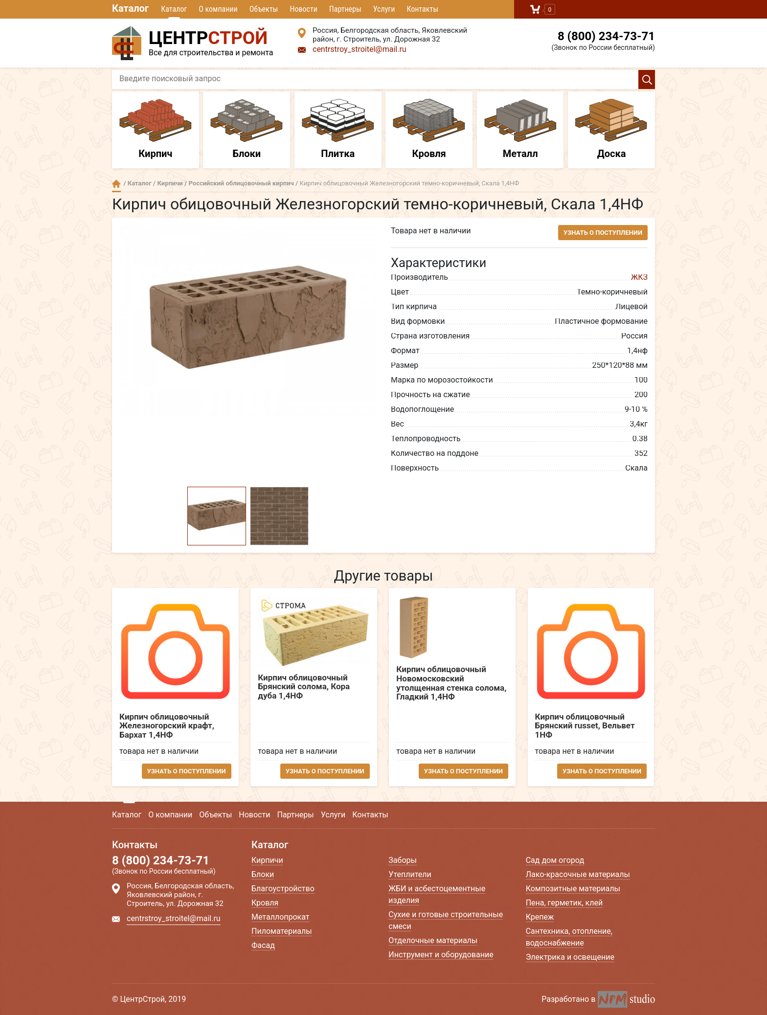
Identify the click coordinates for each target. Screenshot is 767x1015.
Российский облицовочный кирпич (241, 183)
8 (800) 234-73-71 (606, 36)
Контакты (422, 9)
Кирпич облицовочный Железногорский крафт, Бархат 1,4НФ (166, 726)
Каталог (130, 8)
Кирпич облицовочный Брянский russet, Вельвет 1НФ (585, 726)
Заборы (402, 860)
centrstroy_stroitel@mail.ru (359, 49)
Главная (116, 184)
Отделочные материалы (432, 940)
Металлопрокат (280, 917)
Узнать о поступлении (603, 232)
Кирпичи (169, 183)
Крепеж (540, 917)
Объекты (263, 9)
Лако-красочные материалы (578, 874)
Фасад (263, 945)
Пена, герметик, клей (564, 902)
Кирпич (155, 129)
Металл (520, 129)
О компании (218, 9)
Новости (303, 9)
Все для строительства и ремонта (197, 41)
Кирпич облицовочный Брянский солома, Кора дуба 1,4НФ (304, 686)
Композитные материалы (573, 888)
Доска (611, 129)
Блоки (246, 129)
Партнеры (345, 9)
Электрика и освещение (570, 957)
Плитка (338, 129)
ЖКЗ (639, 277)
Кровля (429, 129)
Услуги (384, 9)
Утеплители (409, 874)
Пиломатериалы (281, 931)
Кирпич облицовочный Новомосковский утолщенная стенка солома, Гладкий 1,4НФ (452, 683)
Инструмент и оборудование (440, 954)
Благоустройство (283, 888)
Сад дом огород (555, 860)
